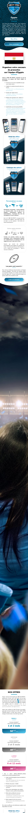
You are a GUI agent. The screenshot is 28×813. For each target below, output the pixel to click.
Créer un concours (14, 279)
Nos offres (14, 39)
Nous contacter (14, 44)
